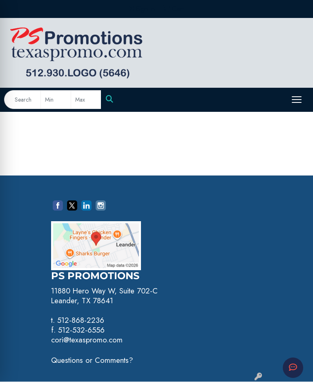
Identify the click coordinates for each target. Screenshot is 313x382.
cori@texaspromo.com (87, 339)
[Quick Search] (22, 99)
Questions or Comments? (92, 360)
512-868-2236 (80, 320)
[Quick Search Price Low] (55, 99)
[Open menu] (296, 99)
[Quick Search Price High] (86, 99)
